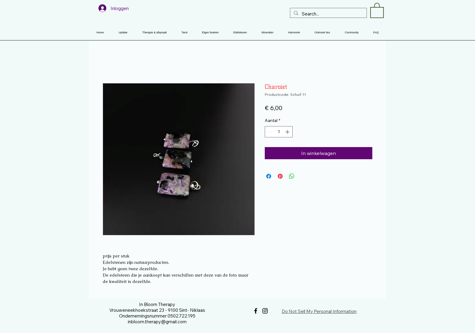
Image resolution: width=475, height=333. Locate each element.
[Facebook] (255, 310)
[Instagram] (265, 310)
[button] (377, 10)
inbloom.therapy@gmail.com (157, 322)
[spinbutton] (278, 131)
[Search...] (328, 13)
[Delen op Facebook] (268, 176)
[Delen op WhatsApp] (291, 176)
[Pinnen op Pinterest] (280, 176)
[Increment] (288, 131)
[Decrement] (269, 131)
